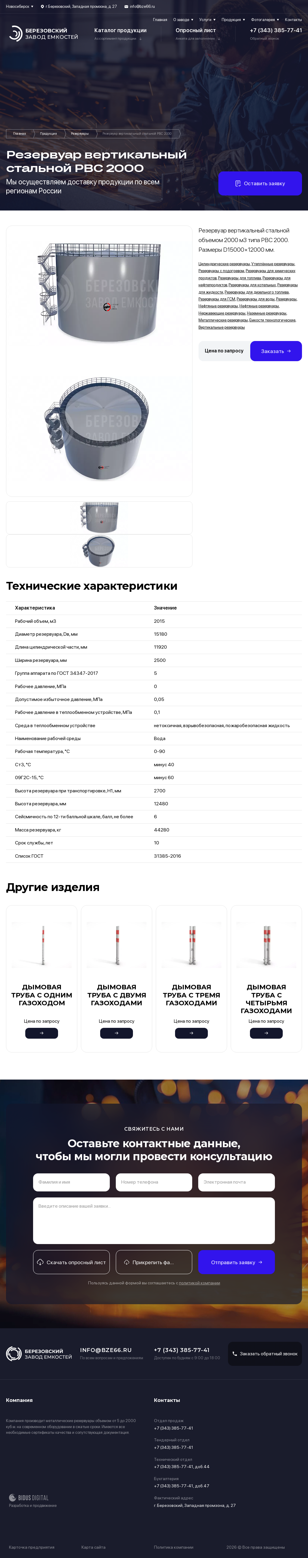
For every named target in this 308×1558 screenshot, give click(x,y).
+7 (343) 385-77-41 (276, 30)
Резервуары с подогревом (221, 271)
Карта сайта (94, 1547)
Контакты (293, 19)
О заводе (181, 19)
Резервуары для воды (256, 299)
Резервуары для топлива (239, 278)
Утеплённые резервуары (272, 264)
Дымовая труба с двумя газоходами (116, 995)
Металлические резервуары (223, 320)
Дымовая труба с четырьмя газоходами (266, 999)
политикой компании (199, 1282)
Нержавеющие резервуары (222, 313)
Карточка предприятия (31, 1547)
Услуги (205, 19)
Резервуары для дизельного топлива (257, 292)
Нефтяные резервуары (218, 306)
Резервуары (80, 134)
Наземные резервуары (266, 313)
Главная (160, 19)
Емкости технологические (272, 320)
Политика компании (173, 1547)
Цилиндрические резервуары (224, 264)
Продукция (231, 19)
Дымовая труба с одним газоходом (41, 995)
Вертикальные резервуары (222, 327)
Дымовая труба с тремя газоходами (191, 995)
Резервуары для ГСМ (217, 299)
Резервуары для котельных (252, 285)
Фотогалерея (263, 19)
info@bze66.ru (142, 6)
